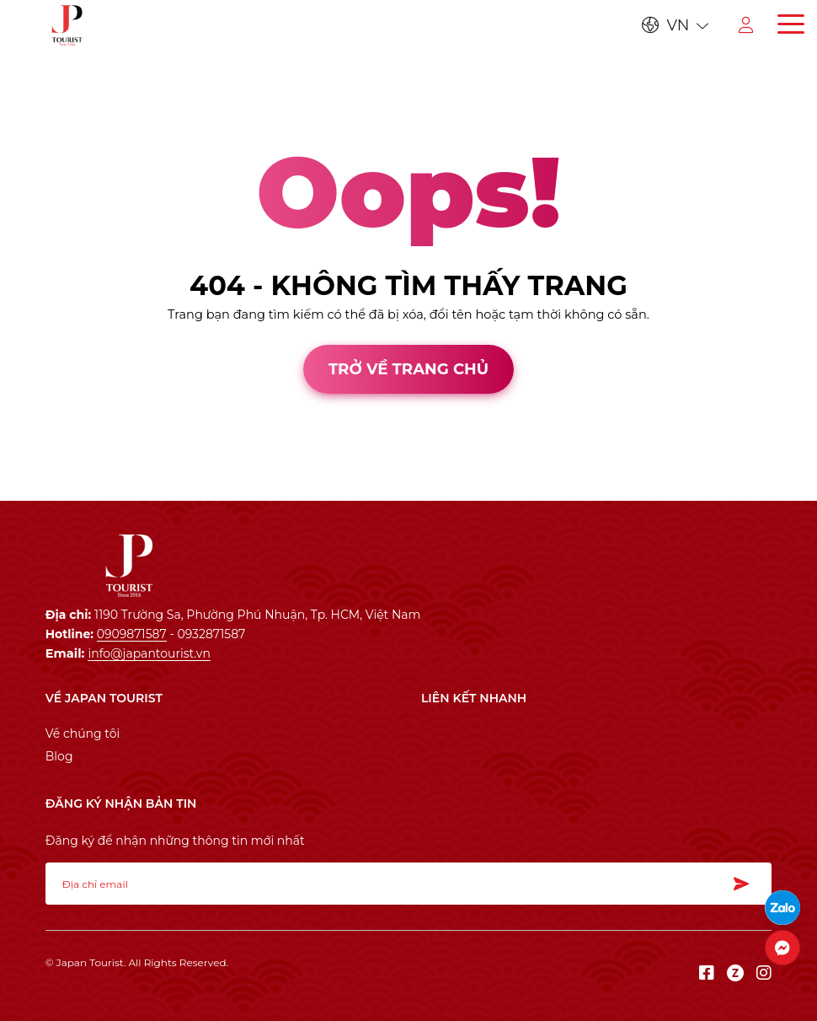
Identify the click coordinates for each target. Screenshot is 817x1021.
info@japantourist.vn (149, 653)
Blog (59, 756)
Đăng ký (746, 883)
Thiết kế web (39, 484)
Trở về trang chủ (408, 369)
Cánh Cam (136, 484)
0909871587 (132, 634)
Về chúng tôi (82, 733)
